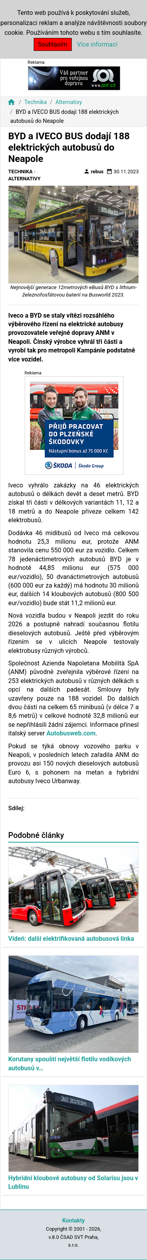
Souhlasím (52, 44)
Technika (35, 102)
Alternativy (68, 102)
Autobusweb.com (70, 733)
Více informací (97, 44)
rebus (93, 171)
